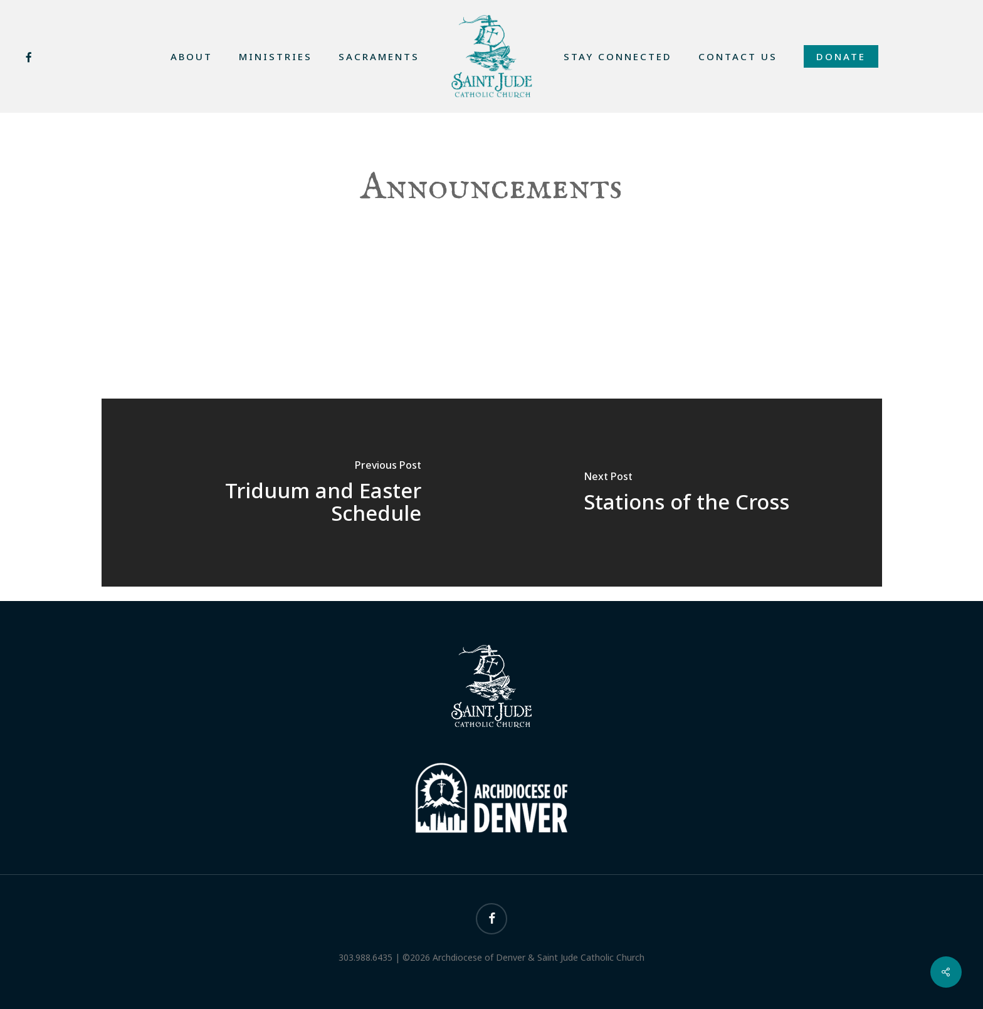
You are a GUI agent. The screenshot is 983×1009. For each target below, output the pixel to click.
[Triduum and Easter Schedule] (297, 493)
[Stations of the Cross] (687, 493)
